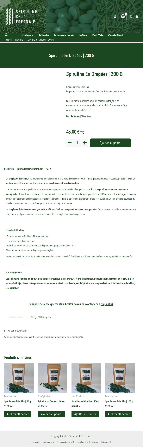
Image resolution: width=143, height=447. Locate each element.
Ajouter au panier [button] (18, 414)
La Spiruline (44, 35)
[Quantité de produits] (77, 143)
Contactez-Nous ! (115, 35)
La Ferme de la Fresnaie (63, 35)
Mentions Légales (49, 442)
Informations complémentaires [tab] (30, 169)
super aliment (119, 91)
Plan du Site (38, 442)
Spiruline (108, 91)
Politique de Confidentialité (66, 442)
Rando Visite (97, 35)
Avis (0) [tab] (49, 169)
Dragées (99, 91)
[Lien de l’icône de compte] (115, 16)
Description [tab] (9, 169)
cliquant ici (107, 304)
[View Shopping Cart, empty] (123, 16)
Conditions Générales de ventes (86, 442)
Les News (83, 35)
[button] (6, 35)
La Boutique (27, 35)
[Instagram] (131, 16)
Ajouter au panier (110, 142)
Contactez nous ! (103, 442)
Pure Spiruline (82, 87)
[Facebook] (137, 16)
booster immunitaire (86, 91)
